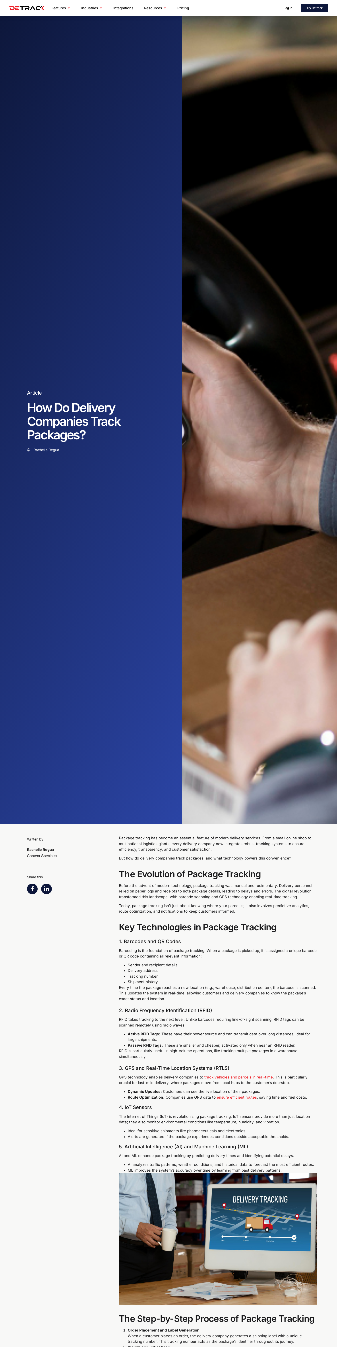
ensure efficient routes (237, 1097)
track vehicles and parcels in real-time (238, 1077)
